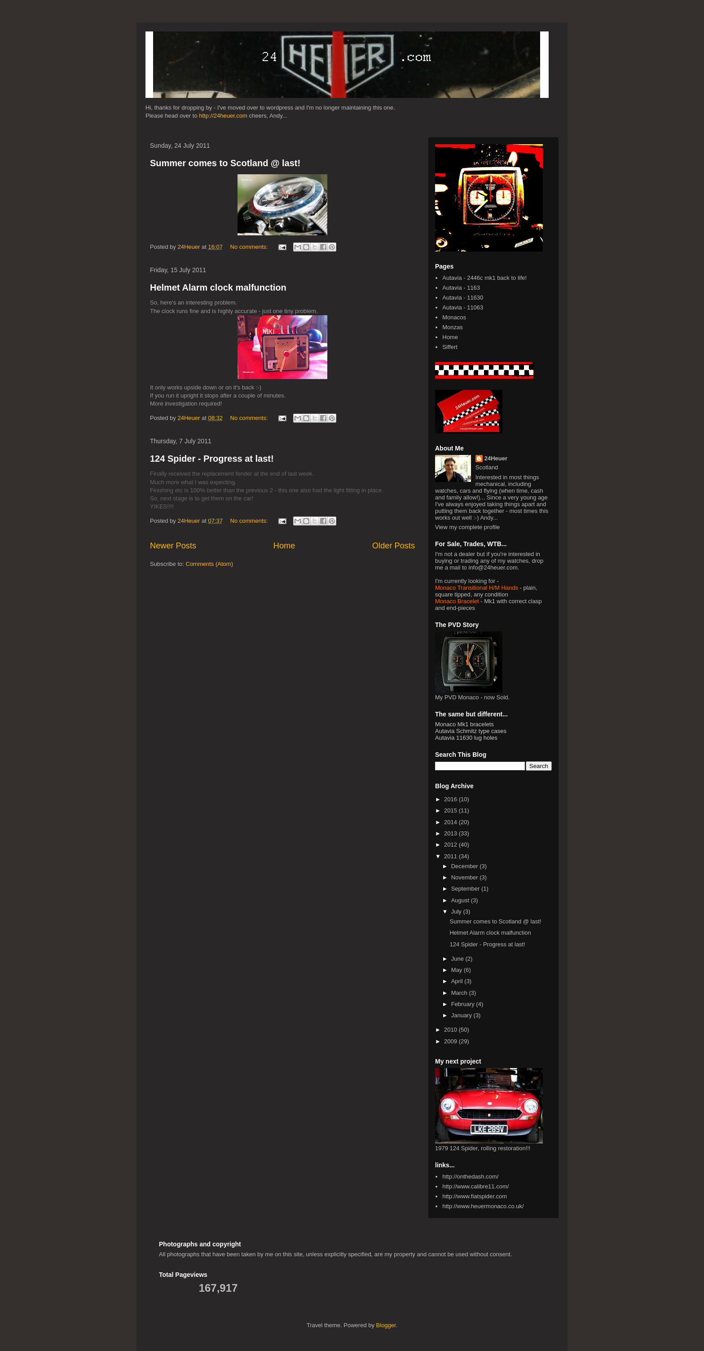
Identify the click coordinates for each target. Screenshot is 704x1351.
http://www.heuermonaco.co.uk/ (483, 1206)
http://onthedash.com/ (470, 1176)
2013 (451, 833)
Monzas (452, 327)
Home (284, 545)
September (466, 888)
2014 (451, 822)
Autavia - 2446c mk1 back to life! (484, 277)
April (458, 981)
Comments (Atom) (209, 564)
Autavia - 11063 (462, 307)
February (463, 1004)
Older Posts (393, 545)
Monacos (454, 317)
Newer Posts (173, 545)
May (457, 970)
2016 (451, 799)
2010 (451, 1029)
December (465, 866)
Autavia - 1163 (461, 287)
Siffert (450, 347)
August (461, 900)
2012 (451, 844)
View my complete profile (467, 527)
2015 (451, 810)
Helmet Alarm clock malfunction (218, 287)
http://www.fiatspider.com (474, 1196)
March (460, 992)
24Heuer (495, 458)
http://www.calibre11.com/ (475, 1186)
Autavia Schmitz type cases (470, 731)
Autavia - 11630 (462, 297)
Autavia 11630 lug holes (466, 737)
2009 (451, 1041)
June (458, 958)
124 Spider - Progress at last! (212, 459)
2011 (451, 856)
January (462, 1015)
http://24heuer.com (223, 115)
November (465, 877)
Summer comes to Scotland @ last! (225, 163)
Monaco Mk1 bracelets (464, 724)
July (457, 911)
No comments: (249, 246)
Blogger (386, 1325)
